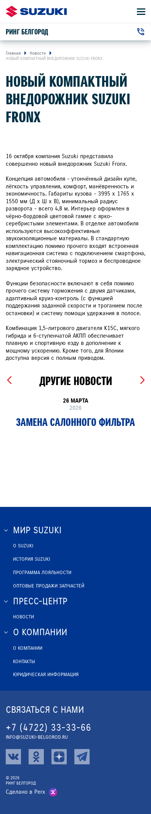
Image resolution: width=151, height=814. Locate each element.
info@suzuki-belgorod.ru (37, 737)
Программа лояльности (42, 573)
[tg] (82, 756)
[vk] (13, 756)
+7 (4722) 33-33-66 (48, 727)
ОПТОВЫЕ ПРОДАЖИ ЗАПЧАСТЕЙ (48, 586)
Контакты (24, 662)
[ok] (36, 756)
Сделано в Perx (25, 791)
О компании (27, 648)
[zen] (59, 756)
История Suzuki (31, 559)
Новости (23, 617)
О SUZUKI (23, 546)
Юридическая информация (46, 675)
